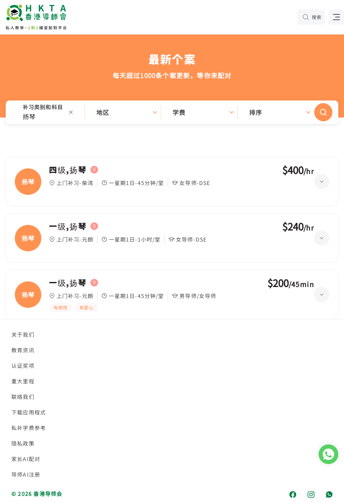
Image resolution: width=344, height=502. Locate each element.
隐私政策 (23, 443)
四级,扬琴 (67, 170)
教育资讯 (23, 350)
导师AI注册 (25, 474)
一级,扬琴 (67, 226)
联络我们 (23, 396)
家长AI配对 (25, 459)
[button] (172, 112)
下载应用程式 (28, 412)
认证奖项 (23, 365)
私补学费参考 (28, 427)
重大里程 (23, 381)
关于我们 (23, 334)
